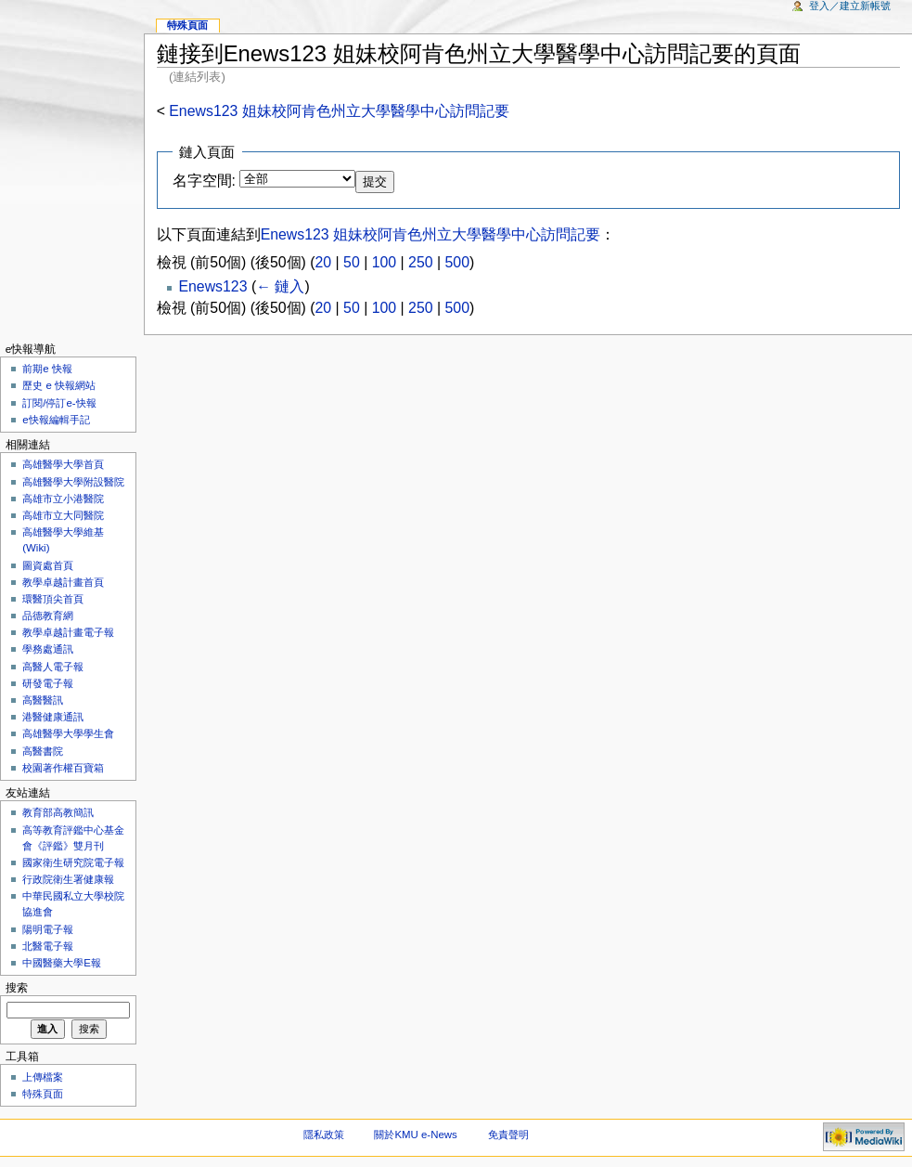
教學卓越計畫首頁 (63, 582)
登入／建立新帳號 (850, 5)
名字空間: (204, 180)
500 (457, 262)
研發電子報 (47, 683)
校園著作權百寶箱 (63, 767)
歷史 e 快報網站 (64, 385)
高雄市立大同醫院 (63, 515)
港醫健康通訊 (52, 716)
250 (420, 262)
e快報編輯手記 (55, 419)
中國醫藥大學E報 (61, 962)
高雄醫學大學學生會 (68, 733)
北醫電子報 (47, 946)
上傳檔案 (42, 1077)
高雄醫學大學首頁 (63, 464)
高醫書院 (42, 751)
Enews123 (212, 286)
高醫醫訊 (42, 700)
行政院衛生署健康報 (68, 879)
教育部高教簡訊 (58, 812)
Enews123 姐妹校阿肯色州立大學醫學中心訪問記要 (338, 111)
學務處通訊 (47, 649)
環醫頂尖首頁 (52, 598)
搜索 (17, 987)
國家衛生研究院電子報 (73, 862)
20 (323, 262)
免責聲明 (508, 1134)
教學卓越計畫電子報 (68, 632)
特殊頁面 (187, 25)
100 (384, 262)
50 (351, 262)
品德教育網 (47, 615)
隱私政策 (323, 1134)
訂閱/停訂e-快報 (59, 402)
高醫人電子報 (52, 666)
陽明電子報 (47, 929)
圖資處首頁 (47, 565)
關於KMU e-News (415, 1134)
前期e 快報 (47, 368)
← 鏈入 (280, 286)
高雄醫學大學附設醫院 (73, 481)
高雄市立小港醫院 (63, 498)
